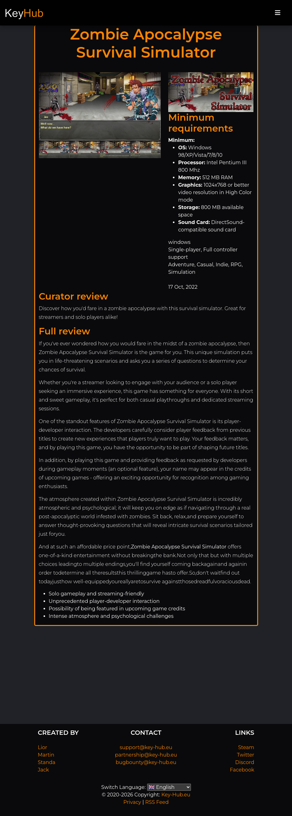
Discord (244, 762)
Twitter (245, 755)
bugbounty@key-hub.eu (146, 762)
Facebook (242, 770)
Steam (246, 747)
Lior (42, 747)
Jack (43, 770)
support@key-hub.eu (146, 747)
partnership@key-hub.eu (146, 755)
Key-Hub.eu (175, 795)
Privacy (132, 802)
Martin (46, 755)
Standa (47, 762)
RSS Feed (157, 802)
